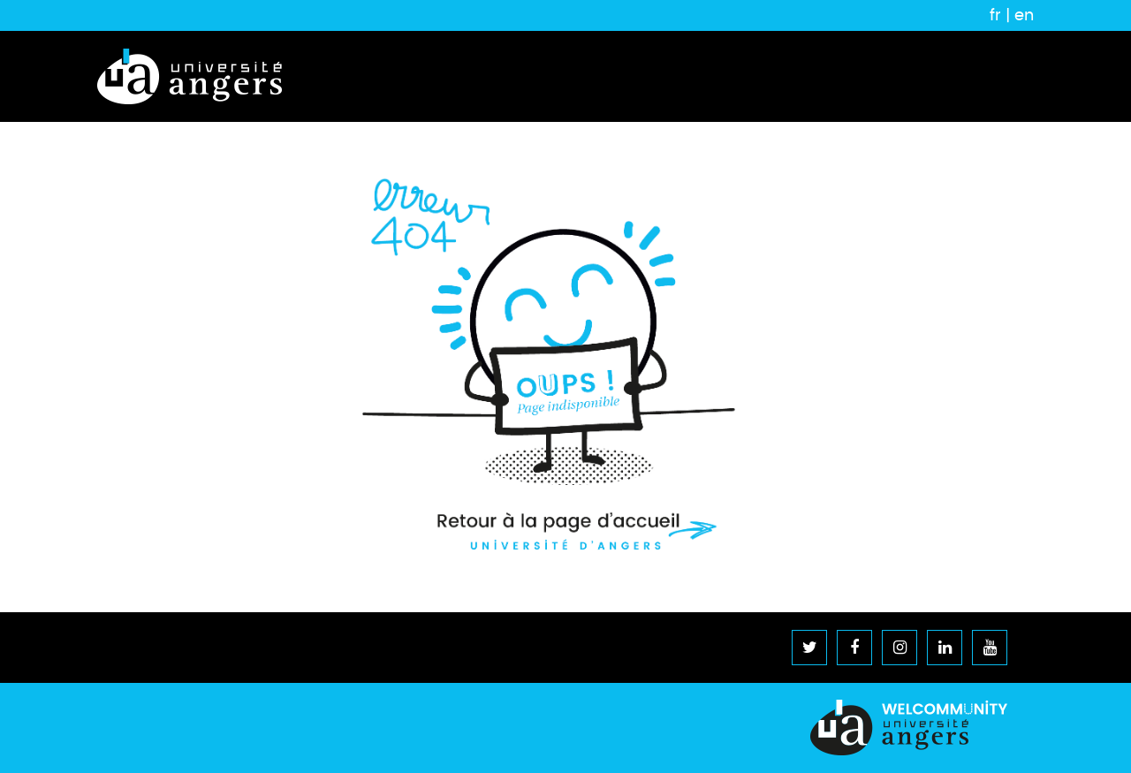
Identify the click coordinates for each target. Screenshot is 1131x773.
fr (995, 15)
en (1024, 15)
